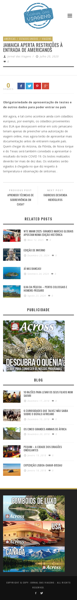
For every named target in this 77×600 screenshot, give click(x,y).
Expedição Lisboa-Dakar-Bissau (43, 465)
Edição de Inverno (34, 250)
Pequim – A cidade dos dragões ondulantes (43, 448)
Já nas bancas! (32, 268)
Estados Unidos (28, 38)
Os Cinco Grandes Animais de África (45, 429)
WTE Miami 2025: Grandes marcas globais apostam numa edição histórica (48, 233)
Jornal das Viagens (19, 56)
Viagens (46, 38)
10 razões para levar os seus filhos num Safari (48, 394)
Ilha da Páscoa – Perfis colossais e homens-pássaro (45, 288)
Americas (10, 38)
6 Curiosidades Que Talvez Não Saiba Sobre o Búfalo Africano (46, 412)
